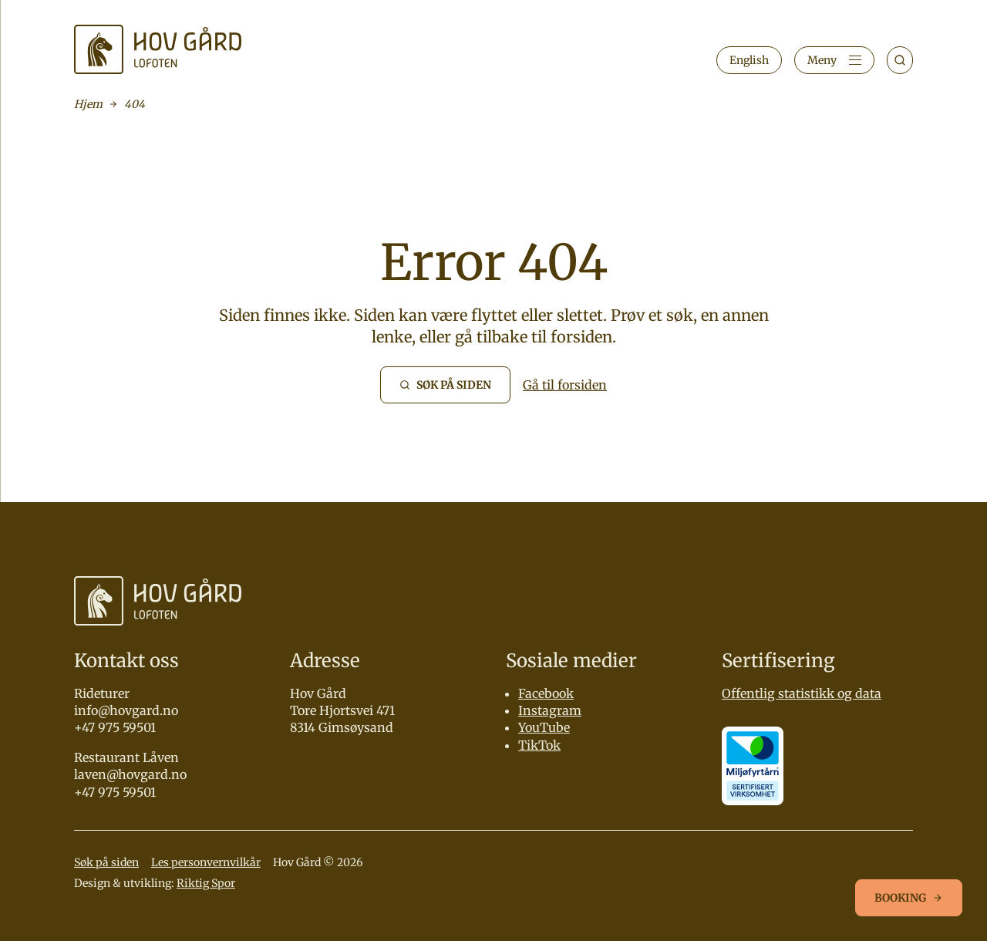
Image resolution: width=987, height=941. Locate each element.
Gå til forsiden (565, 385)
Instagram (549, 710)
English (749, 60)
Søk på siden (106, 862)
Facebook (546, 693)
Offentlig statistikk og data (801, 693)
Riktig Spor (206, 883)
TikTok (539, 745)
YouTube (544, 727)
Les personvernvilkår (206, 862)
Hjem (88, 104)
